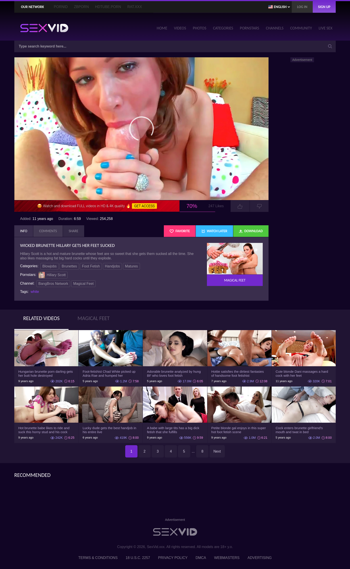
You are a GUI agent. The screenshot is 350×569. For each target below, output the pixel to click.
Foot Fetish (91, 266)
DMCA (201, 558)
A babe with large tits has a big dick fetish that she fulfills (173, 430)
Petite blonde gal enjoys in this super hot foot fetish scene (238, 430)
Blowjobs (49, 266)
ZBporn (81, 7)
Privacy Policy (173, 558)
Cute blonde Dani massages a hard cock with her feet (302, 373)
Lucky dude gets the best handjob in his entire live (109, 430)
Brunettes (69, 266)
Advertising (260, 558)
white (35, 292)
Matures (131, 266)
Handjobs (112, 266)
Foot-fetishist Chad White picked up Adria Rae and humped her (109, 373)
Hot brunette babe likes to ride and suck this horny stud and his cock (43, 430)
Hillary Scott (52, 275)
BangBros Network (53, 284)
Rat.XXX (134, 7)
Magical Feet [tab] (93, 318)
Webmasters (227, 558)
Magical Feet (83, 284)
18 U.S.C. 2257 (138, 558)
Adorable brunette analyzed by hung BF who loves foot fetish (174, 373)
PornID (61, 7)
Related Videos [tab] (41, 318)
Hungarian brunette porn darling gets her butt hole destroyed (45, 373)
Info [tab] (23, 231)
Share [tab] (73, 231)
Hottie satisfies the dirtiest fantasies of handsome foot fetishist (237, 373)
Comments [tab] (48, 231)
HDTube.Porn (108, 7)
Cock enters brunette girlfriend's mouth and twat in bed (299, 430)
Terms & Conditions (98, 558)
